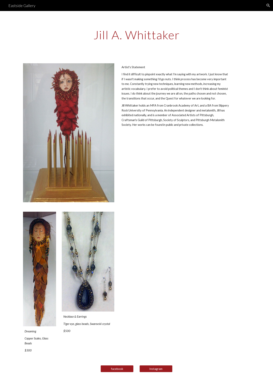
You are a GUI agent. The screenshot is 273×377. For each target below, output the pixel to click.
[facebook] (117, 368)
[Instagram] (156, 368)
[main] (136, 35)
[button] (268, 5)
